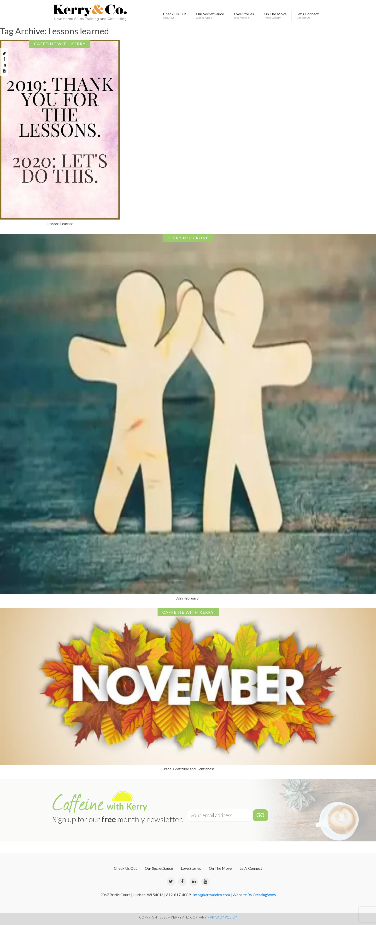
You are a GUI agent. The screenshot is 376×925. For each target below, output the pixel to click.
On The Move (275, 16)
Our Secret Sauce (210, 16)
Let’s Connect (307, 16)
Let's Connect (251, 868)
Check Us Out (174, 16)
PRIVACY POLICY (223, 917)
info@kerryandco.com (211, 894)
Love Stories (244, 16)
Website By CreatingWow (254, 894)
